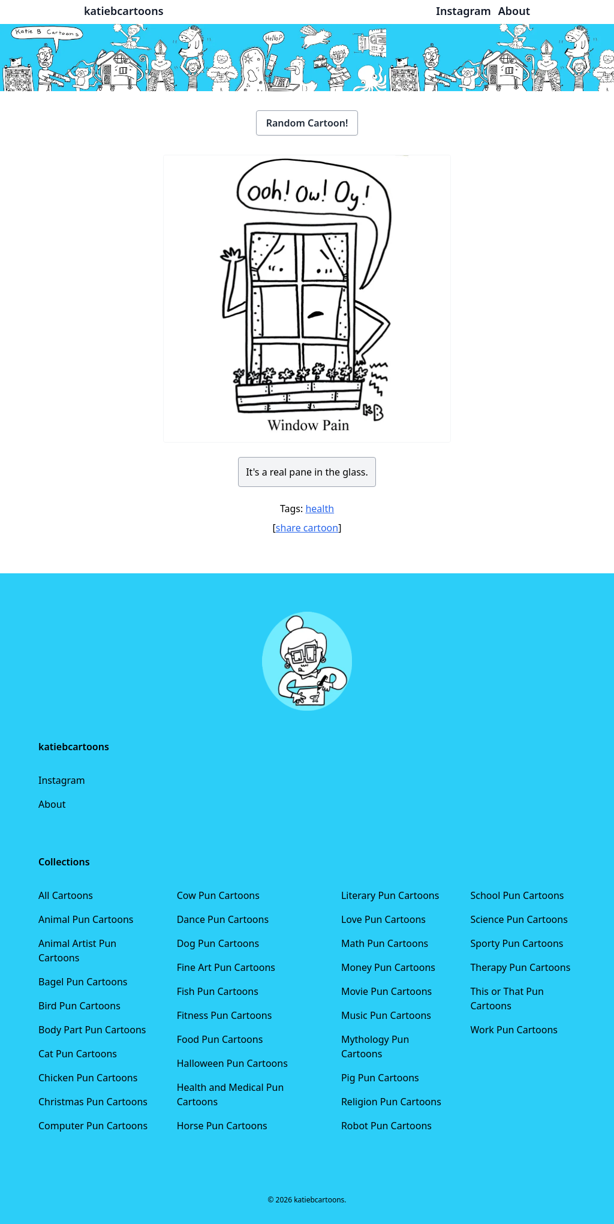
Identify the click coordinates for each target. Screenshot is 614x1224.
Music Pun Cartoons (386, 1015)
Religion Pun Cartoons (391, 1101)
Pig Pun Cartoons (380, 1077)
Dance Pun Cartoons (223, 919)
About (51, 804)
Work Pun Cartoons (514, 1029)
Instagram (61, 780)
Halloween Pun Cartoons (232, 1063)
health (319, 508)
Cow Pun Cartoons (218, 895)
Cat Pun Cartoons (77, 1053)
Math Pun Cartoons (384, 943)
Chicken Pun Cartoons (87, 1077)
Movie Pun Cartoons (386, 991)
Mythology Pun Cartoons (375, 1046)
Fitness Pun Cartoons (224, 1015)
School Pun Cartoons (517, 895)
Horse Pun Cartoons (222, 1125)
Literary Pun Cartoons (390, 895)
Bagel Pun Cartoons (83, 981)
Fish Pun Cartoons (217, 991)
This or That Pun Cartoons (506, 998)
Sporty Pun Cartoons (516, 943)
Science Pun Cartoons (518, 919)
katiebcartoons (124, 11)
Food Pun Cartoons (220, 1039)
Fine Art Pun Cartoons (226, 967)
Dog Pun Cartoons (218, 943)
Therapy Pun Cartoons (520, 967)
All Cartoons (65, 895)
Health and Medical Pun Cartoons (230, 1094)
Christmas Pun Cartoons (93, 1101)
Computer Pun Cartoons (93, 1125)
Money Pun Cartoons (388, 967)
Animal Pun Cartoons (85, 919)
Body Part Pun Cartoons (92, 1029)
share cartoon (307, 527)
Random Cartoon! (307, 123)
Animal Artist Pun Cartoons (77, 950)
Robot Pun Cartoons (386, 1125)
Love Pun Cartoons (383, 919)
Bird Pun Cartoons (79, 1005)
